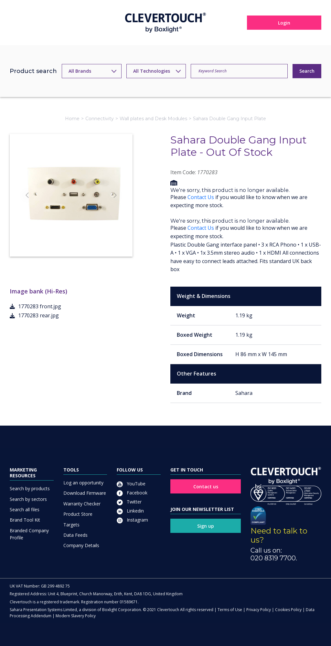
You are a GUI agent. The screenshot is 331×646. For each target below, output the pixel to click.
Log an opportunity (83, 483)
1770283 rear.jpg (34, 315)
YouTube (131, 484)
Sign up (205, 526)
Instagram (132, 520)
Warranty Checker (82, 504)
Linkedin (130, 511)
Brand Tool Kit (25, 520)
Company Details (81, 545)
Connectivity (99, 118)
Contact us (205, 486)
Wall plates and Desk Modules (153, 118)
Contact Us (200, 197)
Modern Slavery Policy (76, 616)
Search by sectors (28, 499)
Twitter (129, 502)
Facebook (132, 493)
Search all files (24, 509)
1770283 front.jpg (35, 306)
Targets (71, 525)
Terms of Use (230, 609)
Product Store (77, 514)
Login (284, 23)
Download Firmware (84, 493)
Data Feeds (75, 535)
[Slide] (65, 240)
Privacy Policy (258, 609)
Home (72, 118)
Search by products (30, 488)
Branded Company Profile (29, 534)
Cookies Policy (288, 609)
